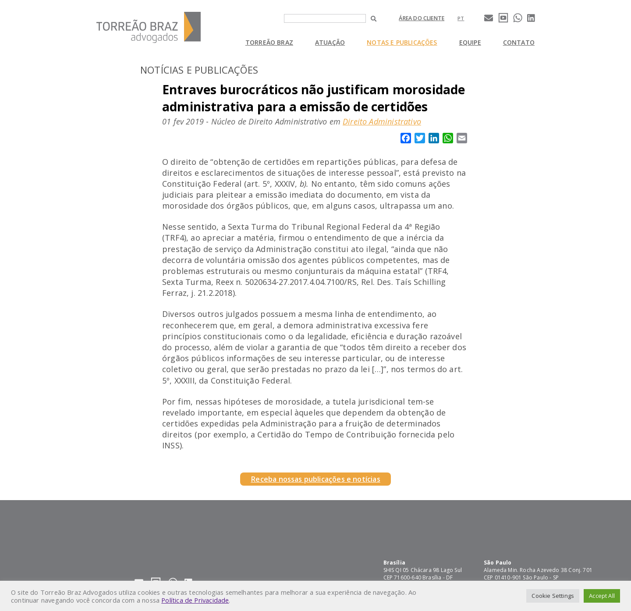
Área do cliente (421, 18)
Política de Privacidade (195, 600)
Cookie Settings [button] (553, 596)
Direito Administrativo (382, 121)
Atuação (330, 42)
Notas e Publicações (402, 42)
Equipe (470, 42)
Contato (519, 42)
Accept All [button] (602, 596)
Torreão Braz (269, 42)
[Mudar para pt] (460, 18)
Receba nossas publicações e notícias (315, 479)
